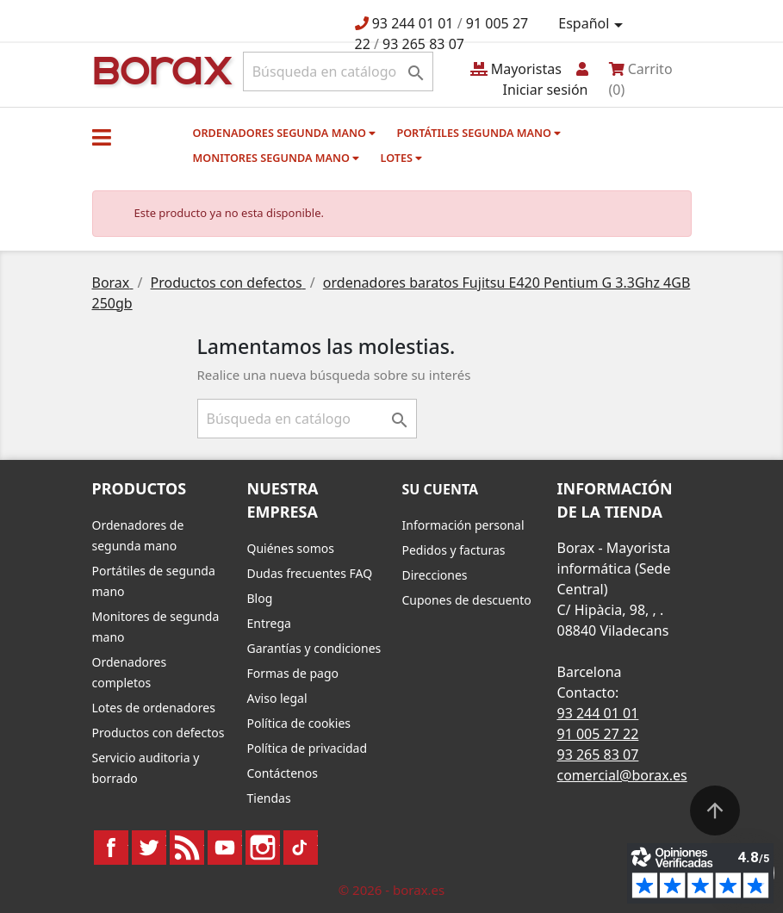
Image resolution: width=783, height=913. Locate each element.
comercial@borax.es (622, 775)
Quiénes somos (290, 548)
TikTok (300, 847)
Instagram (262, 847)
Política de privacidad (307, 748)
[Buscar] (338, 71)
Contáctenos (282, 773)
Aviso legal (277, 698)
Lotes (402, 157)
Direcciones (435, 575)
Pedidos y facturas (454, 550)
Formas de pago (293, 673)
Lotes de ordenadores (153, 707)
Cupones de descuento (466, 600)
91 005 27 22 (598, 733)
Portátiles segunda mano (478, 132)
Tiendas (269, 798)
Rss (187, 847)
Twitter (149, 847)
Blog (260, 598)
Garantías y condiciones (314, 648)
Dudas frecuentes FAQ (310, 573)
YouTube (225, 847)
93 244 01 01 (413, 23)
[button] (101, 137)
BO (160, 69)
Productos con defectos (158, 732)
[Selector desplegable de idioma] (593, 24)
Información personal (463, 525)
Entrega (269, 623)
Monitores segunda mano (276, 157)
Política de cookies (299, 723)
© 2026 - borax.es (392, 889)
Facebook (111, 847)
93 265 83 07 (423, 43)
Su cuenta (440, 489)
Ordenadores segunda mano (284, 132)
